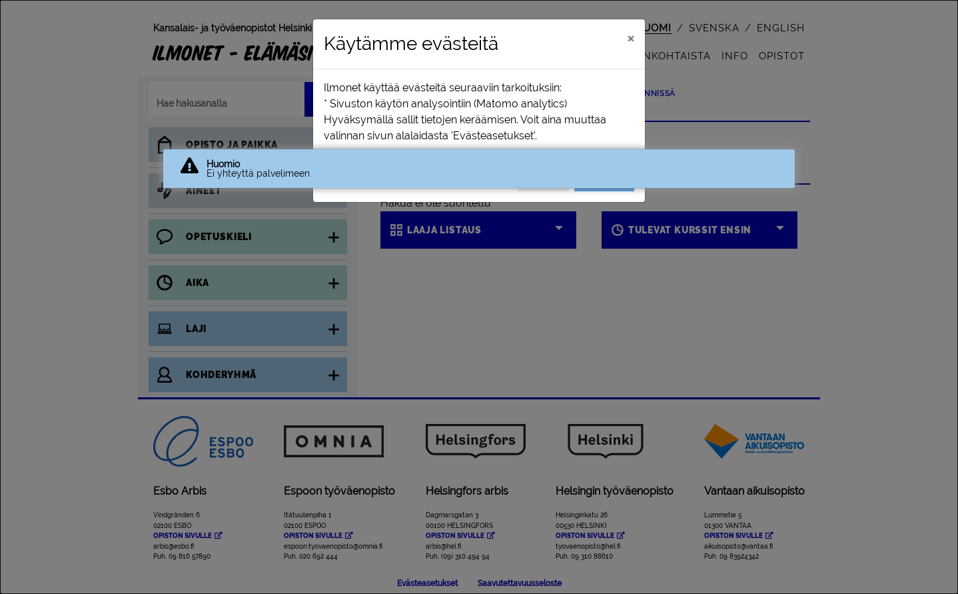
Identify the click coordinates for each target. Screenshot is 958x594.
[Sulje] (630, 38)
